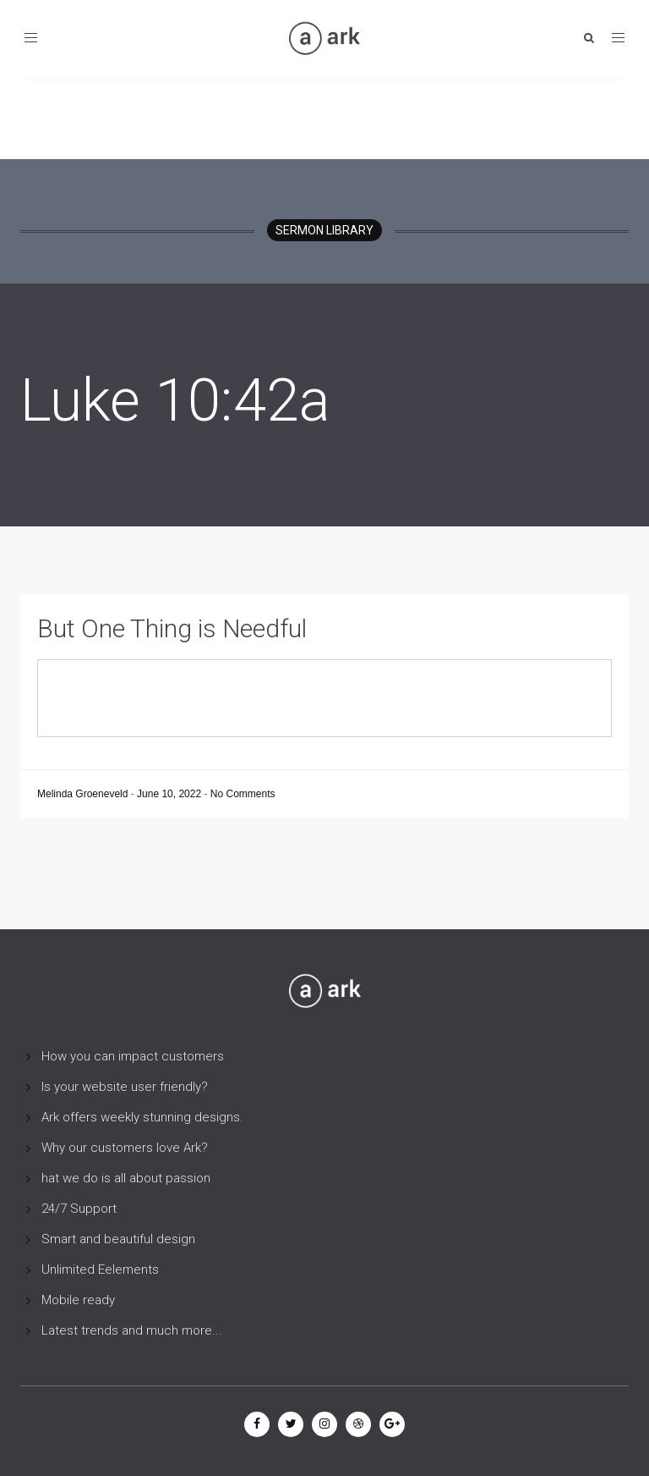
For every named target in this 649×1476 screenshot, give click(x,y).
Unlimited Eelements (100, 1269)
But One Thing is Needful (172, 628)
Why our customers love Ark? (124, 1147)
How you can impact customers (132, 1056)
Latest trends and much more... (131, 1330)
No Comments (242, 794)
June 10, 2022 (170, 794)
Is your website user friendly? (124, 1086)
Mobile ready (78, 1300)
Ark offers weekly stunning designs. (142, 1117)
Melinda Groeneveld (84, 794)
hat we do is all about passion (125, 1178)
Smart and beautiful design (118, 1239)
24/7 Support (79, 1208)
